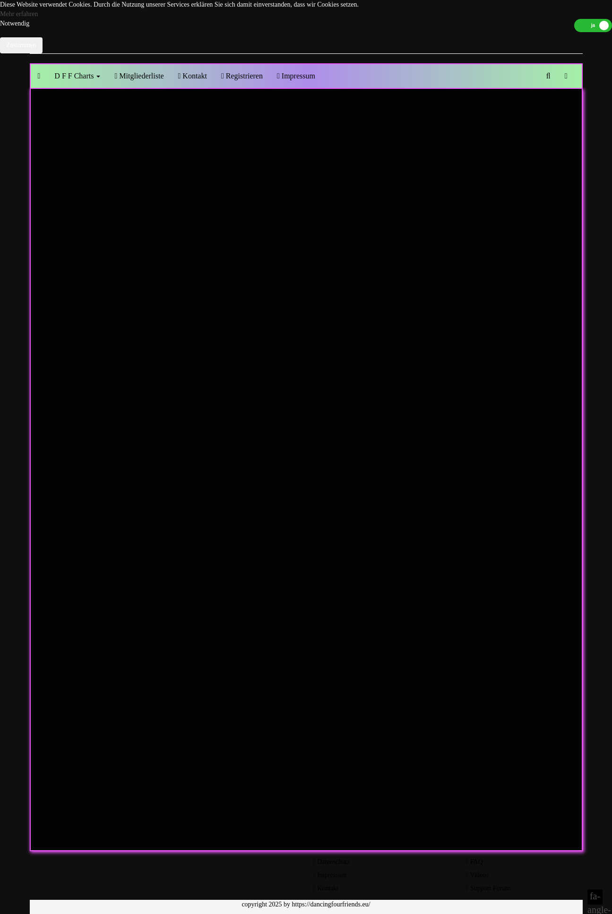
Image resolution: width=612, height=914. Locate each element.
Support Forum (488, 888)
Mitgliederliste (139, 76)
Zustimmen (21, 45)
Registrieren (242, 76)
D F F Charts (77, 76)
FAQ (474, 861)
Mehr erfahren (19, 13)
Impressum (296, 76)
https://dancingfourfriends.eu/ (331, 904)
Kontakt (192, 76)
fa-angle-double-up (595, 898)
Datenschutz (331, 861)
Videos (477, 875)
